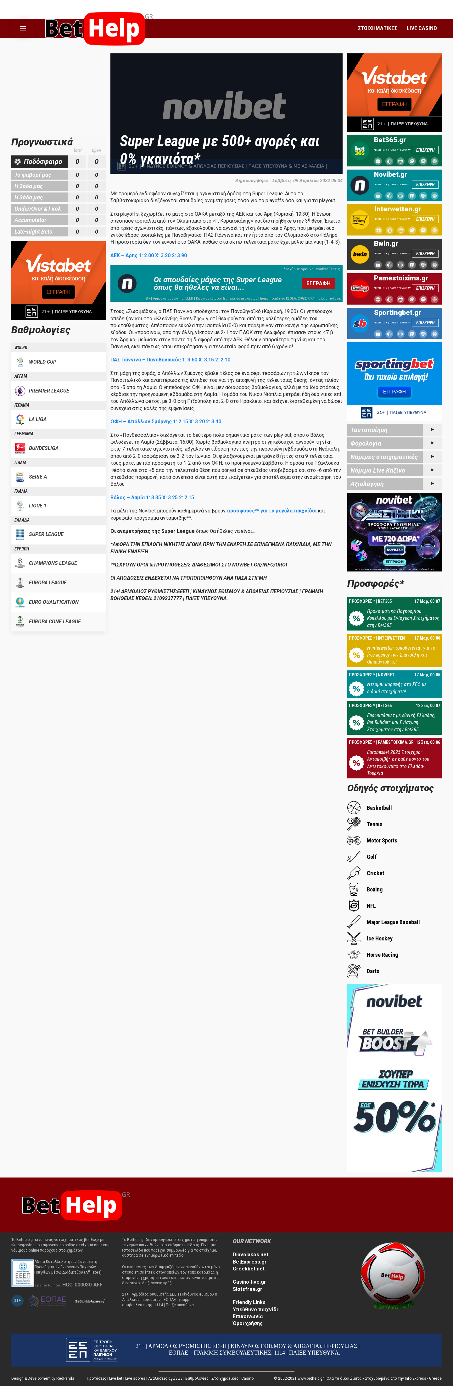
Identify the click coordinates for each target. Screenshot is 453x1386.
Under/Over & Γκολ (37, 208)
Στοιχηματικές (224, 1378)
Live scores (135, 1378)
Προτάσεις (96, 1378)
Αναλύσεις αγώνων (165, 1378)
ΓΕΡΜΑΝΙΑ (23, 433)
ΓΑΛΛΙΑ (21, 491)
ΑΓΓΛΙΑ (20, 376)
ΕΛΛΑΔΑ (22, 519)
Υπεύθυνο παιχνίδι (255, 1310)
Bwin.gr (386, 243)
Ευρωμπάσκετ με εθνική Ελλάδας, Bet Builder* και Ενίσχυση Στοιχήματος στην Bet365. (401, 722)
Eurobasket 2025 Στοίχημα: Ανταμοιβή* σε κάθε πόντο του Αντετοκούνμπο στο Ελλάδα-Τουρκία (398, 762)
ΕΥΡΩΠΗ (21, 548)
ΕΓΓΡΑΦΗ (318, 283)
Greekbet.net (249, 1269)
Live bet (115, 1378)
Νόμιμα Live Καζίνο (377, 470)
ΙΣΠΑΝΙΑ (21, 405)
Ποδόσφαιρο (43, 161)
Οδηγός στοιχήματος (390, 787)
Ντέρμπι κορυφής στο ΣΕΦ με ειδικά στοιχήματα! (397, 687)
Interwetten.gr (398, 209)
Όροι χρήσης (248, 1323)
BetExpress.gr (250, 1262)
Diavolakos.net (250, 1255)
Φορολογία (365, 443)
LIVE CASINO (422, 28)
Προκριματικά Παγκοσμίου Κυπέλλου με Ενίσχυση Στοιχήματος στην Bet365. (403, 618)
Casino (247, 1378)
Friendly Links (249, 1302)
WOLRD (20, 347)
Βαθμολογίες (197, 1378)
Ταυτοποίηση (369, 430)
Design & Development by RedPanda (42, 1378)
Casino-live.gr (249, 1282)
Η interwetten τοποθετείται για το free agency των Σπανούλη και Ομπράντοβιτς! (401, 655)
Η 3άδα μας (28, 197)
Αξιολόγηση (367, 484)
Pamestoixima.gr (401, 278)
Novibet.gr (390, 174)
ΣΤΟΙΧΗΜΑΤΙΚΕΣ (377, 28)
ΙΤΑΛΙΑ (20, 462)
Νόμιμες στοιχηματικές (384, 457)
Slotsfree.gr (247, 1289)
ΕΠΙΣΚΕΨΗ (425, 150)
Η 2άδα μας (28, 186)
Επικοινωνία (248, 1316)
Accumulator (30, 220)
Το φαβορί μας (32, 174)
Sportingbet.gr (397, 313)
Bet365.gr (390, 140)
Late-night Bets (33, 231)
